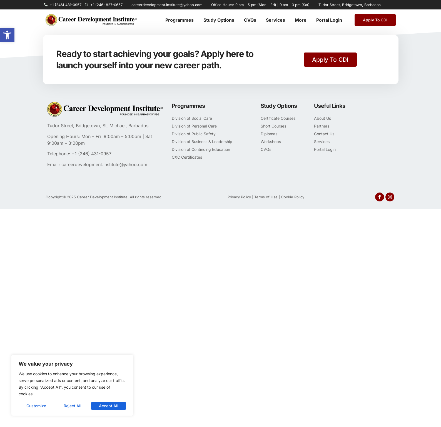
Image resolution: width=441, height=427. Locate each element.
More (301, 20)
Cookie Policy (292, 197)
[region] (72, 385)
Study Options (218, 20)
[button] (7, 35)
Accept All (108, 405)
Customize (36, 405)
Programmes (179, 20)
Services (275, 20)
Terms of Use (266, 197)
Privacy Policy (239, 197)
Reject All (72, 405)
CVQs (250, 20)
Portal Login (329, 20)
